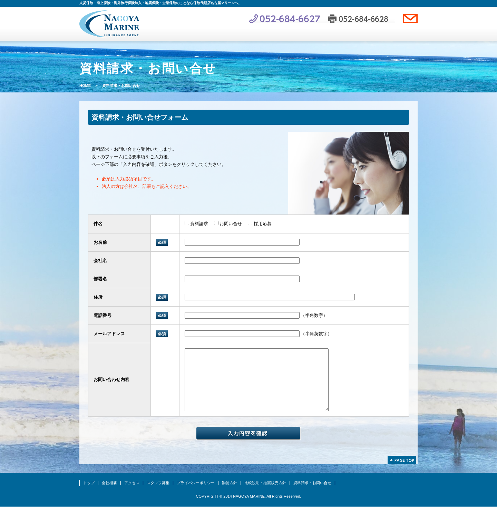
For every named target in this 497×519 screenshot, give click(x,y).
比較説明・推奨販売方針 (265, 495)
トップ (89, 495)
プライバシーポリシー (196, 495)
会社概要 (109, 495)
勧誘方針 (229, 495)
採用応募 (260, 223)
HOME (85, 85)
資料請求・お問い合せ (312, 495)
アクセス (131, 495)
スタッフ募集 (158, 495)
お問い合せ (228, 223)
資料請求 (196, 223)
